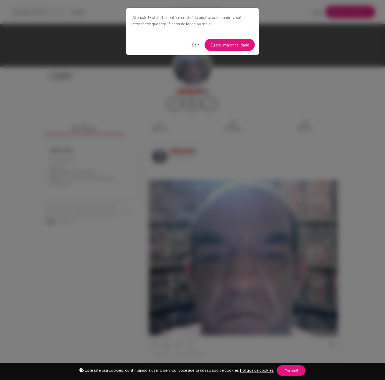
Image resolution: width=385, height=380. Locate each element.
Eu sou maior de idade (229, 44)
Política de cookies (257, 370)
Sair (195, 44)
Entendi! (291, 370)
